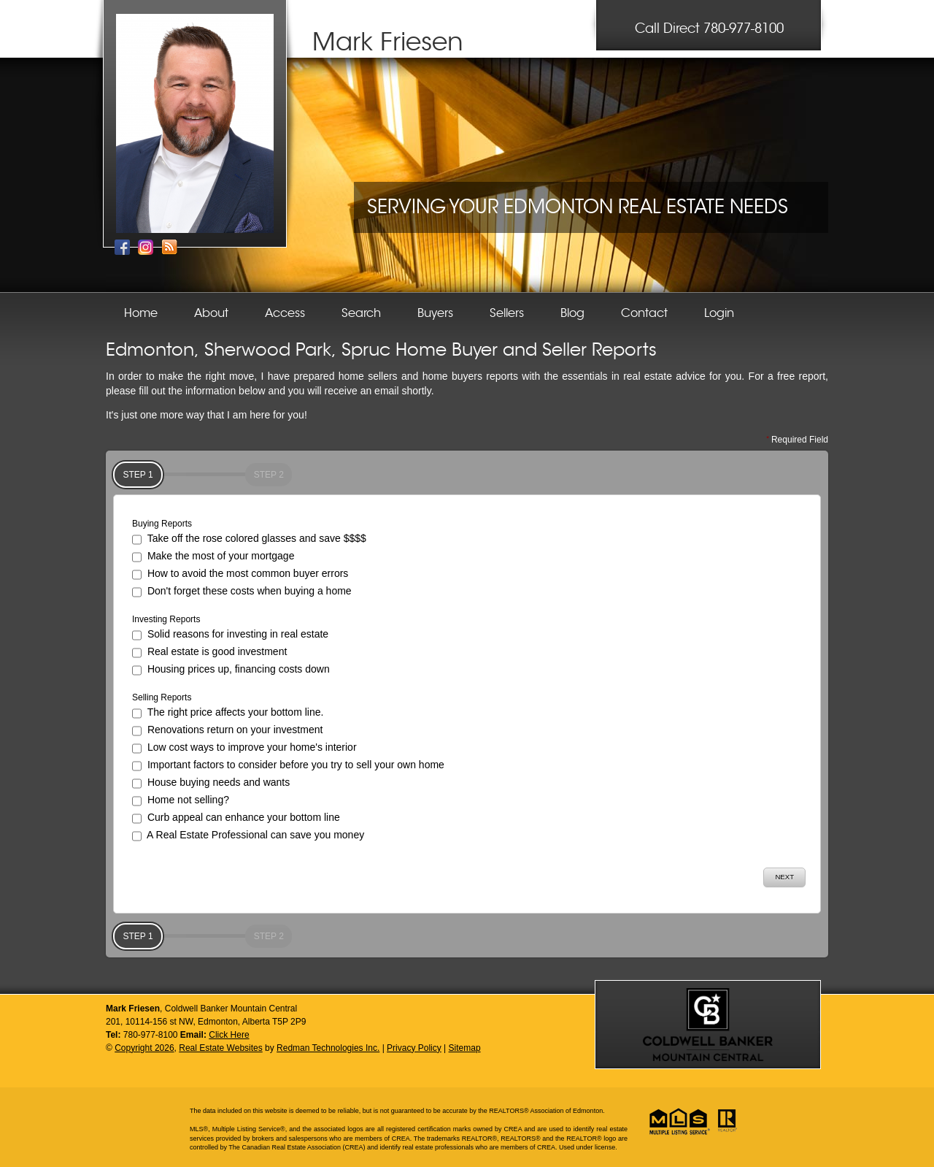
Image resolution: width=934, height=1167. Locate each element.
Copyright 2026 (144, 1048)
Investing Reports (166, 619)
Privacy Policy (414, 1048)
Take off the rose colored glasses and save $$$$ (249, 540)
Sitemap (465, 1048)
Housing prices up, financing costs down (231, 670)
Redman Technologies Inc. (328, 1048)
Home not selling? (180, 801)
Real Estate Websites (221, 1048)
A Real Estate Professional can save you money (248, 836)
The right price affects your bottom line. (227, 713)
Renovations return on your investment (227, 731)
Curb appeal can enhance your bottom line (236, 819)
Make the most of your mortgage (213, 557)
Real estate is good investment (209, 653)
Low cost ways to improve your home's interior (244, 749)
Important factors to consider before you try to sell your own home (288, 766)
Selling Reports (161, 697)
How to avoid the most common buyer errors (240, 575)
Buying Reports (162, 524)
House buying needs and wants (211, 784)
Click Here (229, 1035)
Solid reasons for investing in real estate (230, 635)
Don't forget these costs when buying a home (242, 592)
